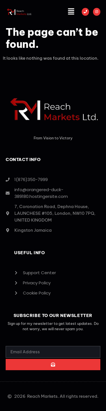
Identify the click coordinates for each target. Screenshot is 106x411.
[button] (71, 12)
